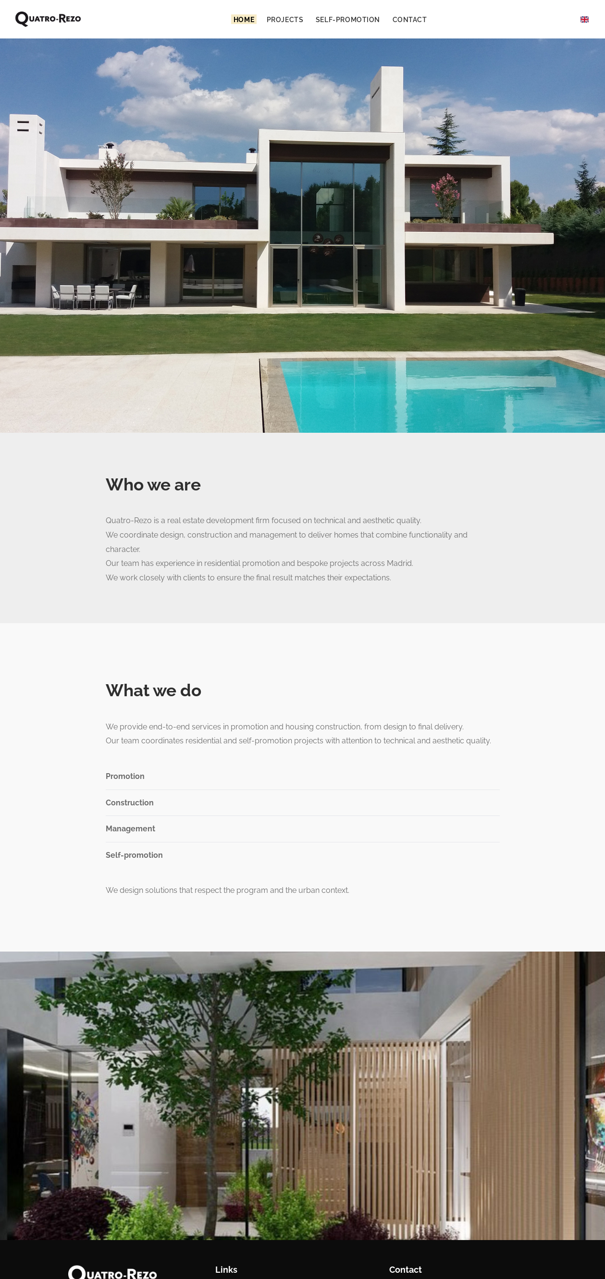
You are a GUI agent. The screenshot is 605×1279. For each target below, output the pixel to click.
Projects (285, 19)
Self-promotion (348, 19)
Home (244, 19)
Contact (410, 19)
